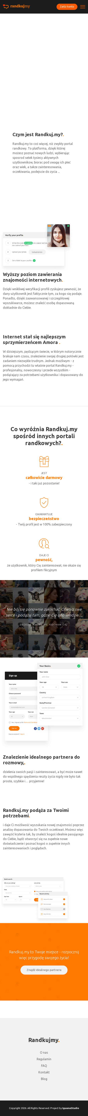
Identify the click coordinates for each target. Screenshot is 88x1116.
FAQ (44, 1065)
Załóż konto (67, 6)
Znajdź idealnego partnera (44, 970)
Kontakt (44, 1072)
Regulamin (44, 1059)
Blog (44, 1079)
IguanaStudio (70, 1108)
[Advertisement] (44, 59)
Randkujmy (43, 1040)
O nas (44, 1052)
